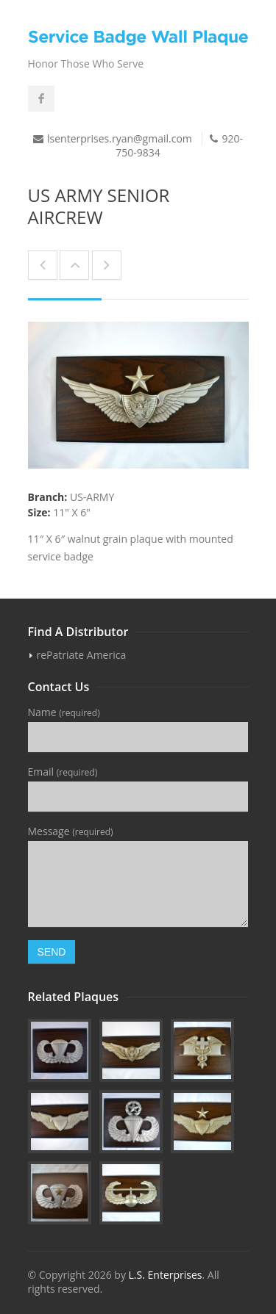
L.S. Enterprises (165, 1275)
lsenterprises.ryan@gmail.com (119, 138)
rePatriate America (82, 655)
